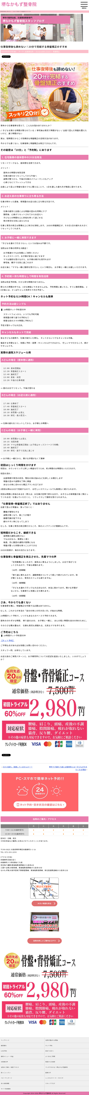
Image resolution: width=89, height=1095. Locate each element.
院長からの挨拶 (50, 1061)
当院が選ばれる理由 (51, 1040)
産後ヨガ (48, 1072)
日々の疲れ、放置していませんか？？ (18, 767)
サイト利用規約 (6, 1089)
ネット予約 (48, 1045)
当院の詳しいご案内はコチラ (44, 941)
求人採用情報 (5, 1083)
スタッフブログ (50, 1083)
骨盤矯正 (56, 51)
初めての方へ (49, 1051)
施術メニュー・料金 (7, 1056)
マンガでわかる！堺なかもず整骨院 (56, 1067)
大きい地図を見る (44, 903)
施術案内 (3, 1045)
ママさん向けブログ (43, 51)
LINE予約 (4, 1051)
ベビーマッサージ (6, 1078)
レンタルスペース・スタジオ (54, 1078)
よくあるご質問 (50, 1056)
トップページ (5, 1040)
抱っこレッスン (6, 1072)
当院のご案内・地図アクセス (10, 1067)
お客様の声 (29, 51)
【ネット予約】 (7, 640)
